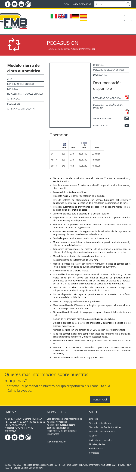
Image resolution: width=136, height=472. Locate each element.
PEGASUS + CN (111, 125)
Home (50, 48)
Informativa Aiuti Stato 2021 (103, 464)
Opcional (98, 64)
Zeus (9, 79)
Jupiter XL (12, 88)
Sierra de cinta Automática (102, 431)
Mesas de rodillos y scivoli (108, 69)
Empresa (93, 418)
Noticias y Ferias (97, 444)
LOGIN (66, 4)
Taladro (93, 435)
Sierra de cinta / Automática (68, 48)
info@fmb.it (10, 430)
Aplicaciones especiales (100, 440)
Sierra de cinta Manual (100, 423)
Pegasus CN (89, 48)
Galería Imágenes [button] (111, 118)
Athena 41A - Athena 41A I (21, 108)
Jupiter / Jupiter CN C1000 (21, 83)
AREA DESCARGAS (82, 4)
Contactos (94, 452)
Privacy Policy (124, 464)
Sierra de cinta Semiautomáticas (105, 427)
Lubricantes (100, 74)
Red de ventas (96, 448)
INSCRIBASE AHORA (56, 441)
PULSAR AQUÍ (100, 399)
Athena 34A (13, 98)
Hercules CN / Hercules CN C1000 (25, 93)
